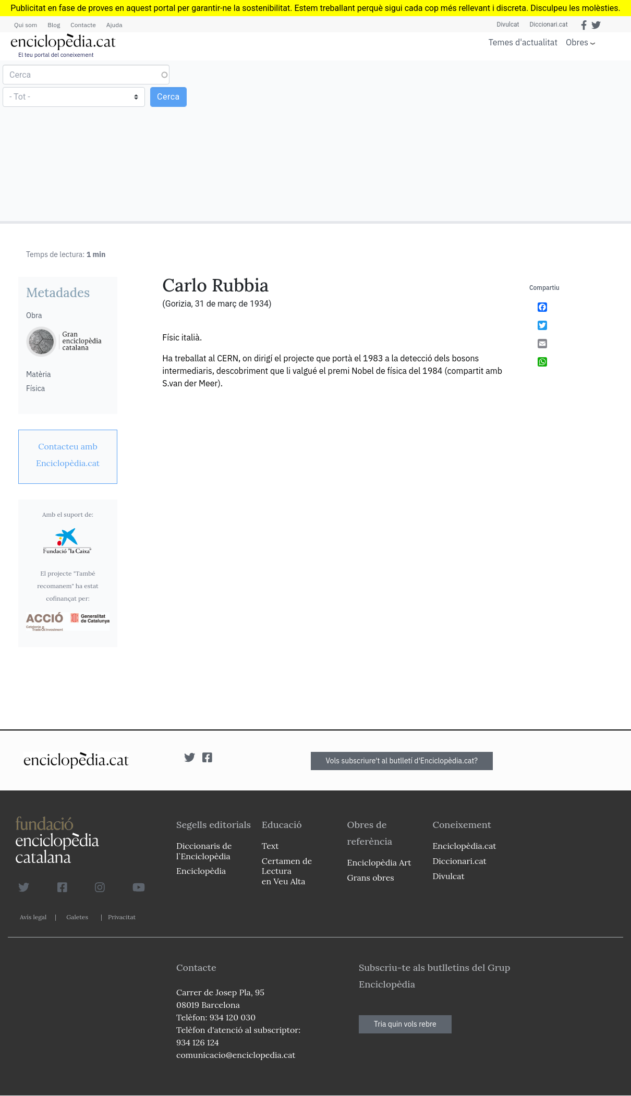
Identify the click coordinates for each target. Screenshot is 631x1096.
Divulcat (508, 24)
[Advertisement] (472, 140)
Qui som (25, 25)
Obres (577, 42)
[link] (68, 454)
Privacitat (122, 917)
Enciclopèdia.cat (464, 846)
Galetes (77, 917)
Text (270, 846)
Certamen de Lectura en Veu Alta (287, 871)
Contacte (82, 25)
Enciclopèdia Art (379, 862)
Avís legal (33, 917)
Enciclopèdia (201, 871)
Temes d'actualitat (523, 42)
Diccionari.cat (548, 24)
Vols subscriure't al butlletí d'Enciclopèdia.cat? (402, 760)
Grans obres (370, 877)
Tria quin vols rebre (405, 1024)
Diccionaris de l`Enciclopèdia (204, 851)
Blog (53, 25)
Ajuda (114, 25)
